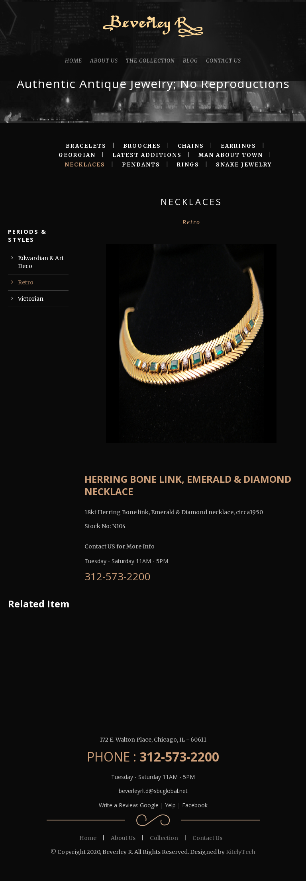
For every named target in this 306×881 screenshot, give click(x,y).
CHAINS (191, 146)
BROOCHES (142, 146)
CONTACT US (223, 60)
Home (87, 838)
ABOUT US (104, 60)
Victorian (30, 298)
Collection (164, 838)
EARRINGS (238, 146)
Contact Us (207, 838)
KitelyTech (240, 852)
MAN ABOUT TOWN (230, 155)
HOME (73, 60)
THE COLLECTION (150, 60)
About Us (123, 838)
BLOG (190, 60)
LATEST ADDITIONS (147, 155)
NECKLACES (85, 164)
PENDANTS (141, 164)
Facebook (195, 805)
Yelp (170, 805)
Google (149, 805)
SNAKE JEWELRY (244, 164)
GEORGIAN (77, 155)
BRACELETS (86, 146)
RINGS (188, 164)
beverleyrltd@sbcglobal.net (153, 791)
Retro (25, 282)
